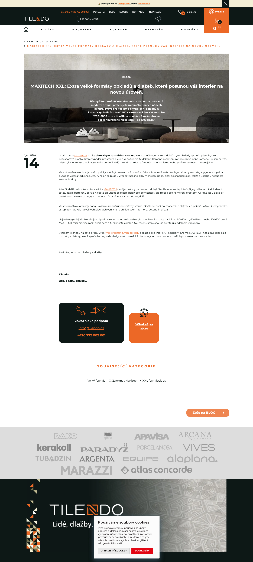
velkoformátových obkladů (122, 231)
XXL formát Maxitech (123, 379)
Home (26, 28)
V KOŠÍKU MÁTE (216, 19)
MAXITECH (80, 154)
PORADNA (99, 11)
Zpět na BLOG (204, 412)
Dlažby (47, 28)
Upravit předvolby (114, 550)
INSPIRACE (154, 11)
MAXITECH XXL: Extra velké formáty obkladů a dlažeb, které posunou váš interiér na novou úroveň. (123, 44)
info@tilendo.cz (91, 327)
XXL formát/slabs (154, 379)
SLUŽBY (123, 11)
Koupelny (82, 28)
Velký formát (96, 379)
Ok (225, 3)
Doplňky (190, 28)
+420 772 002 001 (91, 334)
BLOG (112, 11)
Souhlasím (142, 550)
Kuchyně (118, 28)
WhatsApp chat (144, 325)
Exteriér (154, 28)
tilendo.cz (34, 40)
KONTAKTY (138, 11)
